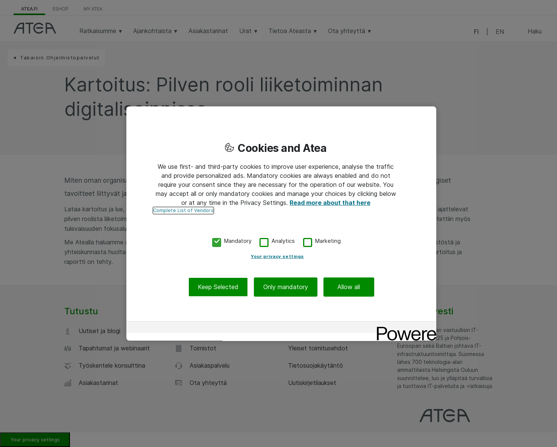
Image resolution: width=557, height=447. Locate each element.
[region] (281, 223)
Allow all (348, 287)
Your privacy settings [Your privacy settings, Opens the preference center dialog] (277, 256)
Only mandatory (285, 287)
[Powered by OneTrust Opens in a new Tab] (404, 328)
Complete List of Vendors (183, 210)
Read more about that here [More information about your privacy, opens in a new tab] (330, 202)
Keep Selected (218, 287)
